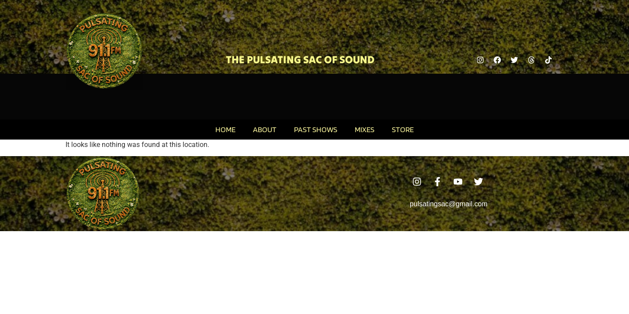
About (264, 129)
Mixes (364, 129)
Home (225, 129)
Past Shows (315, 129)
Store (403, 129)
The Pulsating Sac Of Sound (300, 59)
